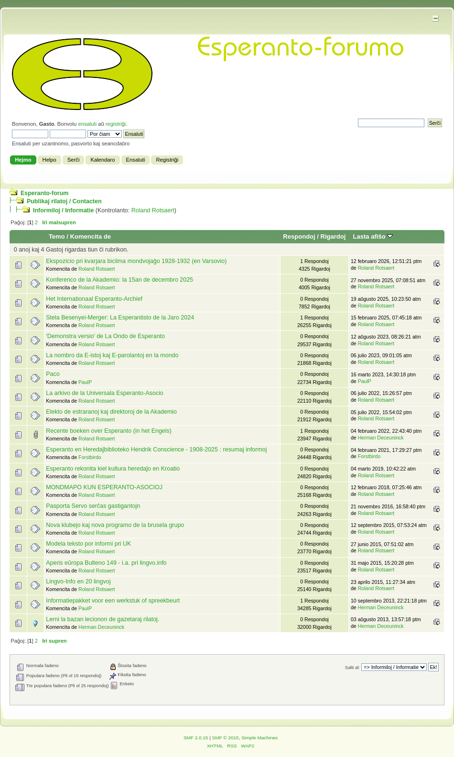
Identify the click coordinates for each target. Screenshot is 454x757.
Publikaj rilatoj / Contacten (64, 201)
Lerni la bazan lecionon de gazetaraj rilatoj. (102, 619)
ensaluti (87, 124)
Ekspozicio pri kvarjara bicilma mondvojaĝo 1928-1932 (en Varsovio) (136, 261)
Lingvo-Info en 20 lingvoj (78, 581)
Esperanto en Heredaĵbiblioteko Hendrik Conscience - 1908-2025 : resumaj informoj (156, 449)
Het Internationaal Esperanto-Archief (94, 299)
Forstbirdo (89, 457)
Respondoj (299, 236)
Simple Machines (259, 737)
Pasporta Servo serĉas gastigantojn (93, 506)
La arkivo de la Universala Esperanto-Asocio (104, 393)
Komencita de (90, 236)
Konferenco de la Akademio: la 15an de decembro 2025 (119, 279)
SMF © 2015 (225, 737)
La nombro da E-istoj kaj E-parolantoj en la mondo (112, 355)
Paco (52, 374)
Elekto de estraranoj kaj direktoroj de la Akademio (111, 411)
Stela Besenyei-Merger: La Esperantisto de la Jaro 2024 (120, 317)
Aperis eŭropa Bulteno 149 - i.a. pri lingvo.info (106, 563)
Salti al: (352, 667)
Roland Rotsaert (152, 210)
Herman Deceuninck (381, 437)
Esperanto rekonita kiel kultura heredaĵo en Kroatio (113, 468)
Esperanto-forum (44, 193)
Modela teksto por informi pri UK (88, 543)
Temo (57, 236)
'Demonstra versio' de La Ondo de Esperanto (105, 336)
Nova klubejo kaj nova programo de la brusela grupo (115, 525)
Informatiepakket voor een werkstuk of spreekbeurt (113, 600)
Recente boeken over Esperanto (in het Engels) (109, 431)
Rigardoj (333, 236)
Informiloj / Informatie (63, 210)
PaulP (85, 382)
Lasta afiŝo (373, 236)
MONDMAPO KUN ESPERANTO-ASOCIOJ (104, 487)
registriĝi (116, 124)
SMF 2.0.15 (196, 737)
